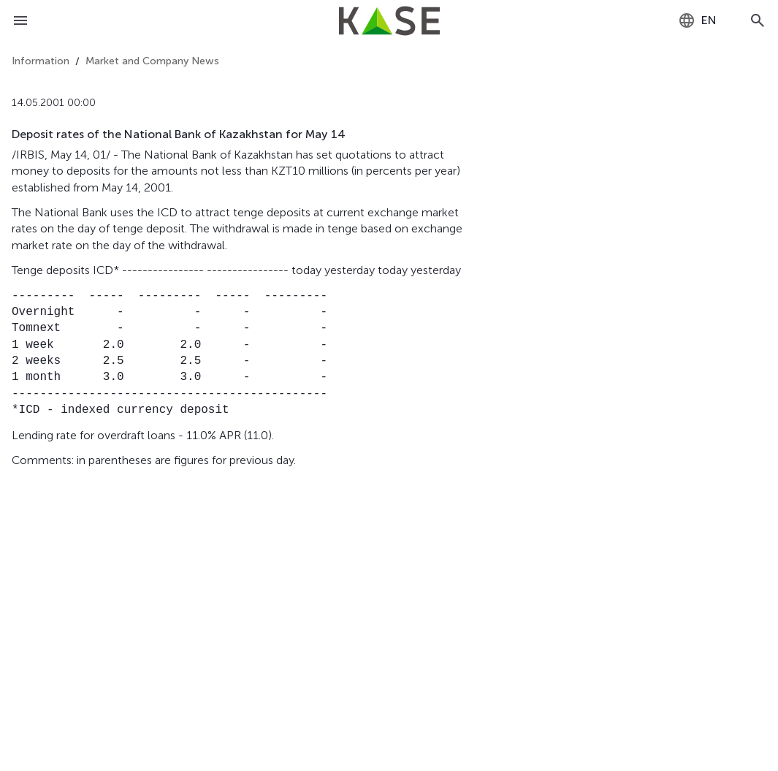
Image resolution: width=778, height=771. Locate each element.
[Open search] (757, 20)
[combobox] (697, 20)
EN (697, 20)
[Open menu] (20, 20)
